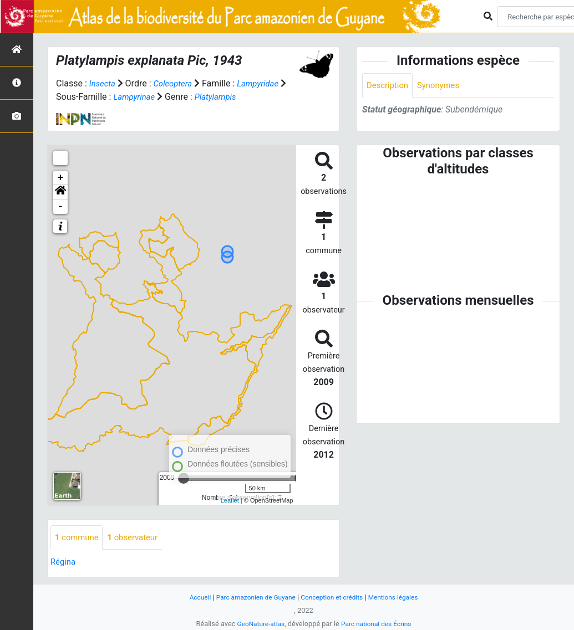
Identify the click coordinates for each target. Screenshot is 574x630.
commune (78, 537)
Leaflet (230, 500)
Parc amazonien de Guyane (252, 597)
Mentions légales (399, 597)
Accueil (192, 597)
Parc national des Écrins (378, 623)
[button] (60, 192)
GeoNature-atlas (258, 623)
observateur (138, 537)
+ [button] (61, 178)
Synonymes (443, 85)
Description (389, 85)
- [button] (61, 206)
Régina (64, 562)
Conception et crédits (333, 597)
